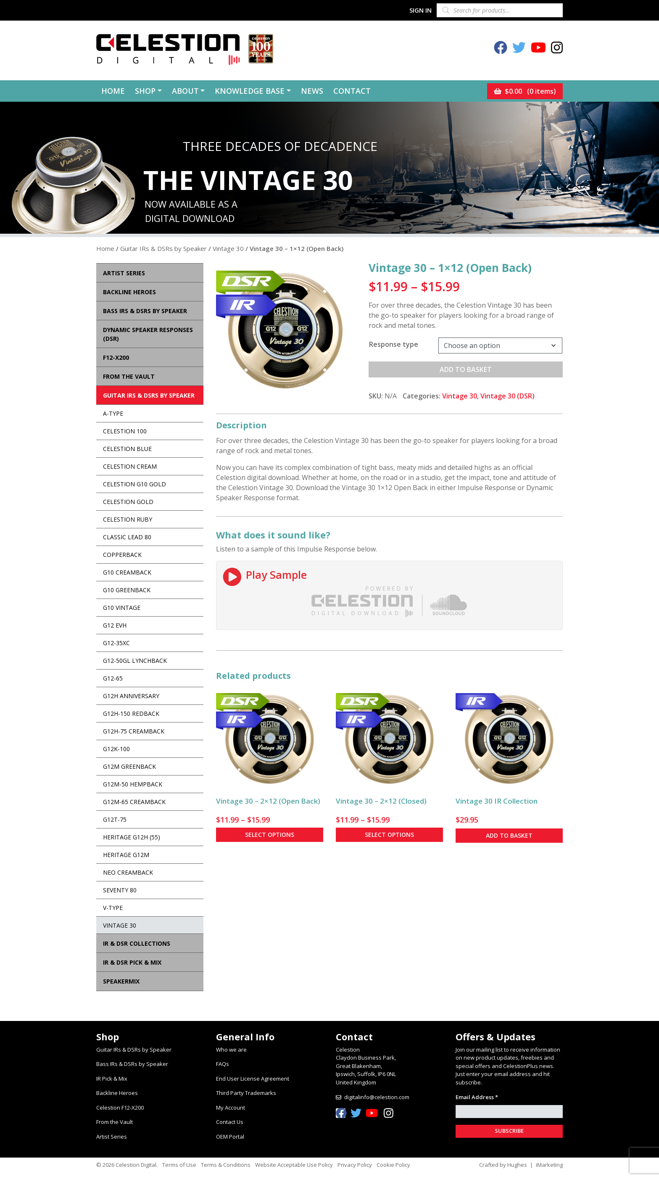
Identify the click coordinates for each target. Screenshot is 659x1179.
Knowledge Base (250, 91)
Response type (393, 344)
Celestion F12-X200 (120, 1107)
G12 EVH (115, 625)
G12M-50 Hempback (132, 784)
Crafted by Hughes (503, 1164)
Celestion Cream (130, 466)
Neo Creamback (128, 872)
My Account (230, 1107)
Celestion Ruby (127, 519)
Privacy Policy (354, 1164)
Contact (352, 91)
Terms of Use (179, 1164)
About (185, 91)
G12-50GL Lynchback (135, 661)
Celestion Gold (128, 502)
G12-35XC (116, 643)
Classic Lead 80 (127, 537)
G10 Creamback (127, 572)
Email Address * (477, 1097)
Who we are (231, 1049)
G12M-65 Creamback (134, 802)
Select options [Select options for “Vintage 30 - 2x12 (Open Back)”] (269, 835)
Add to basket (466, 369)
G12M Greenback (129, 766)
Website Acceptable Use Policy (294, 1164)
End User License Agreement (252, 1078)
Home (113, 91)
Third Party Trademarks (246, 1093)
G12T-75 (115, 819)
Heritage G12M (126, 855)
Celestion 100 (125, 431)
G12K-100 (116, 749)
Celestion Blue (127, 449)
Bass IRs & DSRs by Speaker (132, 1064)
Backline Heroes (117, 1093)
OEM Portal (230, 1136)
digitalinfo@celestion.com (376, 1097)
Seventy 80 (120, 890)
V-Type (113, 908)
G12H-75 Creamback (133, 731)
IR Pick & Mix (111, 1078)
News (312, 91)
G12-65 (113, 678)
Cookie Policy (393, 1164)
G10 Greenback (126, 590)
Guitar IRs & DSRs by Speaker (163, 248)
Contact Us (229, 1122)
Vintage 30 (228, 248)
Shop (145, 91)
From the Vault (114, 1122)
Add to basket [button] (509, 835)
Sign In (420, 10)
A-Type (113, 413)
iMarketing (549, 1164)
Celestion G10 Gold (134, 484)
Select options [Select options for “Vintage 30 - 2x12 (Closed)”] (389, 835)
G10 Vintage (121, 608)
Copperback (122, 555)
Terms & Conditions (225, 1164)
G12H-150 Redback (131, 713)
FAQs (222, 1064)
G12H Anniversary (131, 696)
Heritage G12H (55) (131, 837)
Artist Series (111, 1136)
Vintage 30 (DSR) (507, 396)
